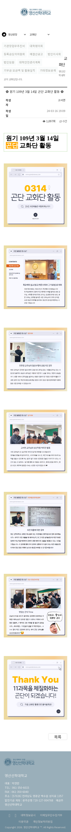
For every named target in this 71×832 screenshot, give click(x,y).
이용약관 (23, 821)
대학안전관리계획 (29, 62)
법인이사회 (54, 54)
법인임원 (9, 62)
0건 (63, 121)
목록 (57, 737)
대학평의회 (36, 46)
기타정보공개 (48, 70)
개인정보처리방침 (43, 821)
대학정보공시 (28, 815)
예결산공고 (36, 54)
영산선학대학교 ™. (33, 827)
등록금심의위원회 (14, 54)
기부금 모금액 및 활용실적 (19, 70)
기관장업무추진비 (14, 46)
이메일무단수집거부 (51, 815)
